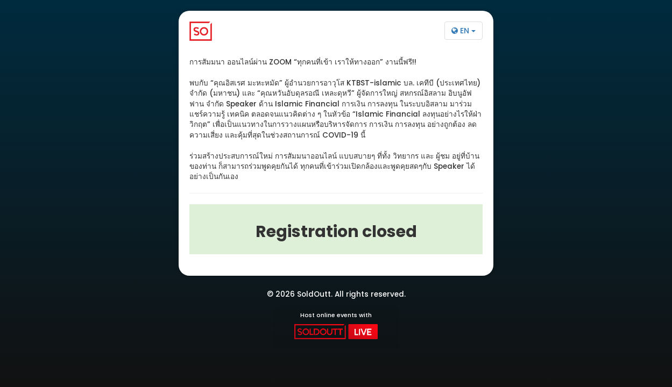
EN (463, 30)
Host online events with (336, 325)
